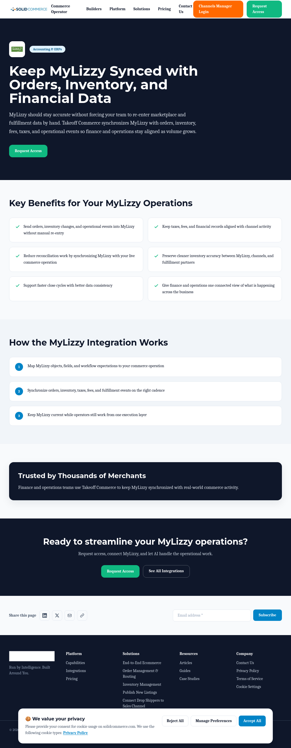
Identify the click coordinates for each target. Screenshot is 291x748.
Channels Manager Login (215, 9)
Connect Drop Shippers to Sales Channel (143, 703)
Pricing (164, 9)
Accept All (252, 720)
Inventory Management (142, 684)
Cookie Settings (248, 686)
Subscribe (267, 615)
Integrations (76, 670)
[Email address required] (212, 615)
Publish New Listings (140, 692)
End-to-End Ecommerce (142, 662)
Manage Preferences (214, 720)
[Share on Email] (70, 615)
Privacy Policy (247, 670)
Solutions (142, 9)
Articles (186, 662)
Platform (117, 9)
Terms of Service (249, 678)
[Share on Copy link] (82, 615)
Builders (94, 9)
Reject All (175, 720)
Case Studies (189, 678)
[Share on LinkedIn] (45, 615)
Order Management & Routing (140, 673)
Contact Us (185, 9)
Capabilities (75, 662)
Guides (185, 670)
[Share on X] (57, 615)
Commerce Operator (60, 9)
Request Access (259, 9)
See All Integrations (166, 571)
